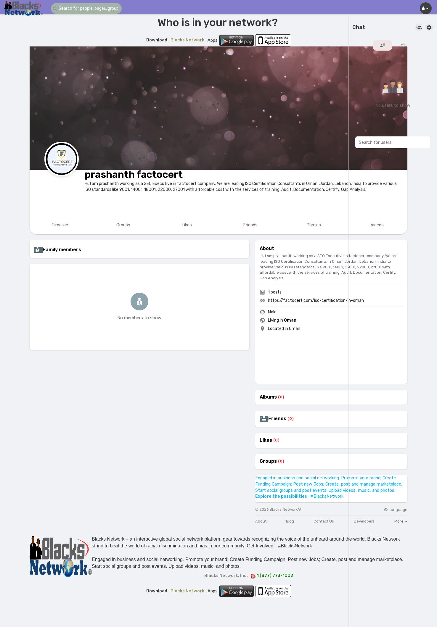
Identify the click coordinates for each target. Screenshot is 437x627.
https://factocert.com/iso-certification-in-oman (316, 300)
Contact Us (324, 521)
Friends (277, 418)
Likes (266, 440)
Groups (268, 461)
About (260, 521)
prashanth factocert (134, 174)
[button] (86, 8)
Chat (358, 27)
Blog (290, 521)
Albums (268, 397)
